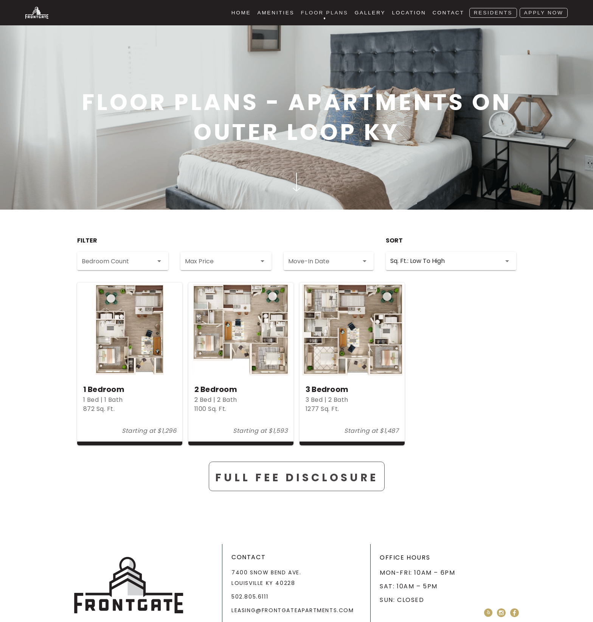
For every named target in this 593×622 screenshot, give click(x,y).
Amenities (276, 13)
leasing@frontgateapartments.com (292, 610)
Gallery (370, 13)
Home (241, 13)
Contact (448, 13)
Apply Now (543, 13)
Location (409, 13)
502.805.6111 (249, 596)
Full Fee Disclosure (296, 486)
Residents (493, 13)
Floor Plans (324, 13)
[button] (122, 261)
